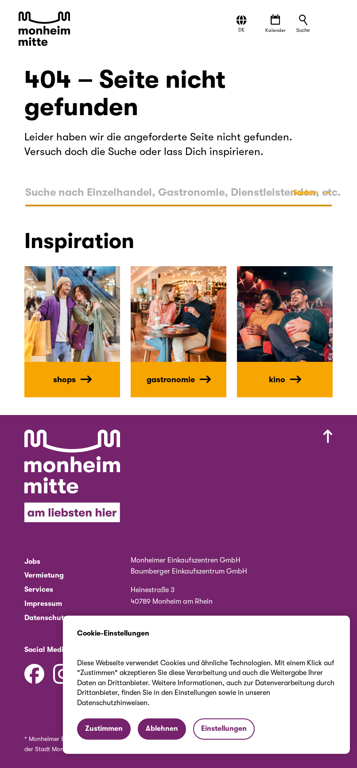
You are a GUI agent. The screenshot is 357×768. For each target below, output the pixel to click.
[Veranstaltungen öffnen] (275, 24)
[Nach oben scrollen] (245, 478)
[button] (241, 24)
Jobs (32, 561)
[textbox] (178, 193)
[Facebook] (34, 674)
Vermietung (44, 575)
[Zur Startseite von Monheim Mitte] (45, 29)
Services (38, 589)
